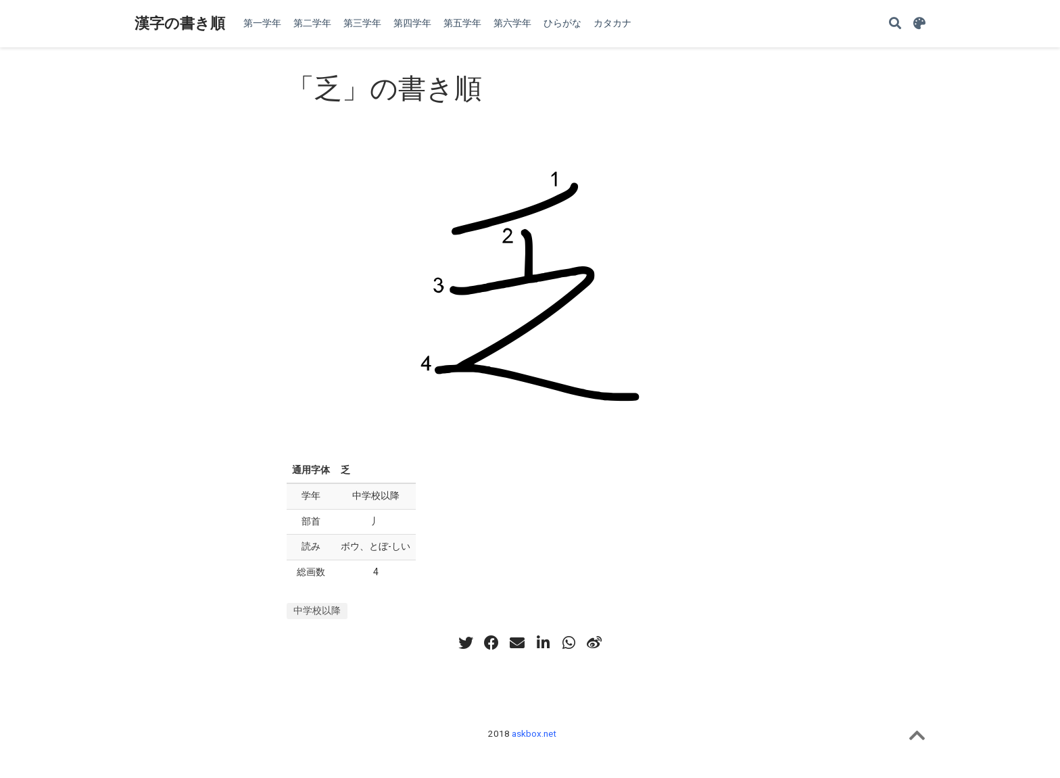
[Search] (895, 24)
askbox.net (534, 733)
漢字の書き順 (180, 23)
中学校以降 (317, 610)
